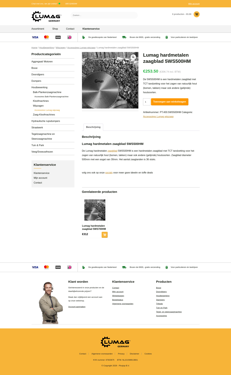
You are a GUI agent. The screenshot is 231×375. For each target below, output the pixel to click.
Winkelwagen (118, 296)
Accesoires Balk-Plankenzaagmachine (52, 96)
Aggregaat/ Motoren (42, 61)
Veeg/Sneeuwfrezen (42, 151)
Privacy (121, 354)
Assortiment (38, 29)
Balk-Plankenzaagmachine (47, 92)
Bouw (35, 68)
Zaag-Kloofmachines (44, 114)
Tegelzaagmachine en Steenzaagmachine (43, 136)
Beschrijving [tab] (93, 127)
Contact (70, 29)
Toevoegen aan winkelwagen (169, 101)
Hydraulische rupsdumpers (46, 121)
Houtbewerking (46, 47)
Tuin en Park (161, 308)
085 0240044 (71, 4)
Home (34, 47)
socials (109, 172)
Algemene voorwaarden (122, 304)
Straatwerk (37, 127)
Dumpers (36, 81)
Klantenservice (91, 29)
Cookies (148, 354)
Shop (55, 29)
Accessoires (161, 316)
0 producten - (186, 14)
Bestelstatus (117, 300)
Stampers (160, 300)
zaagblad (112, 151)
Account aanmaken (76, 307)
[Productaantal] (146, 101)
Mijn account (194, 4)
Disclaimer (134, 354)
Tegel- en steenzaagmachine (169, 312)
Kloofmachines (41, 101)
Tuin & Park (38, 145)
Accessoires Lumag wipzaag (81, 47)
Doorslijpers (38, 74)
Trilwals (159, 304)
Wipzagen (61, 47)
